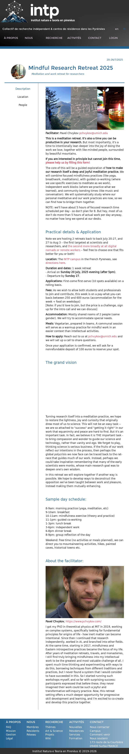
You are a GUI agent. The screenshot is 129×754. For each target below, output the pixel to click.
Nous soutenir (99, 738)
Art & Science (54, 731)
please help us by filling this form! (68, 162)
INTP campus (72, 259)
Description (22, 89)
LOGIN (113, 37)
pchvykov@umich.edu (93, 133)
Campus (95, 731)
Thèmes (50, 727)
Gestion (11, 735)
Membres (33, 727)
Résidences (76, 731)
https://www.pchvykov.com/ (83, 621)
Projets (49, 735)
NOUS (29, 37)
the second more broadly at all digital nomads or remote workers (81, 248)
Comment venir (100, 735)
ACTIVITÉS (74, 37)
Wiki (48, 738)
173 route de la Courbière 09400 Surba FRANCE (106, 744)
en (116, 28)
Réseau (31, 735)
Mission (11, 731)
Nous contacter (99, 727)
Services (74, 735)
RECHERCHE (54, 37)
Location (22, 97)
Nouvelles (75, 727)
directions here (55, 263)
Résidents (33, 731)
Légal (9, 738)
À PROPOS (11, 37)
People (23, 105)
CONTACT (94, 37)
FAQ (8, 727)
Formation (75, 738)
